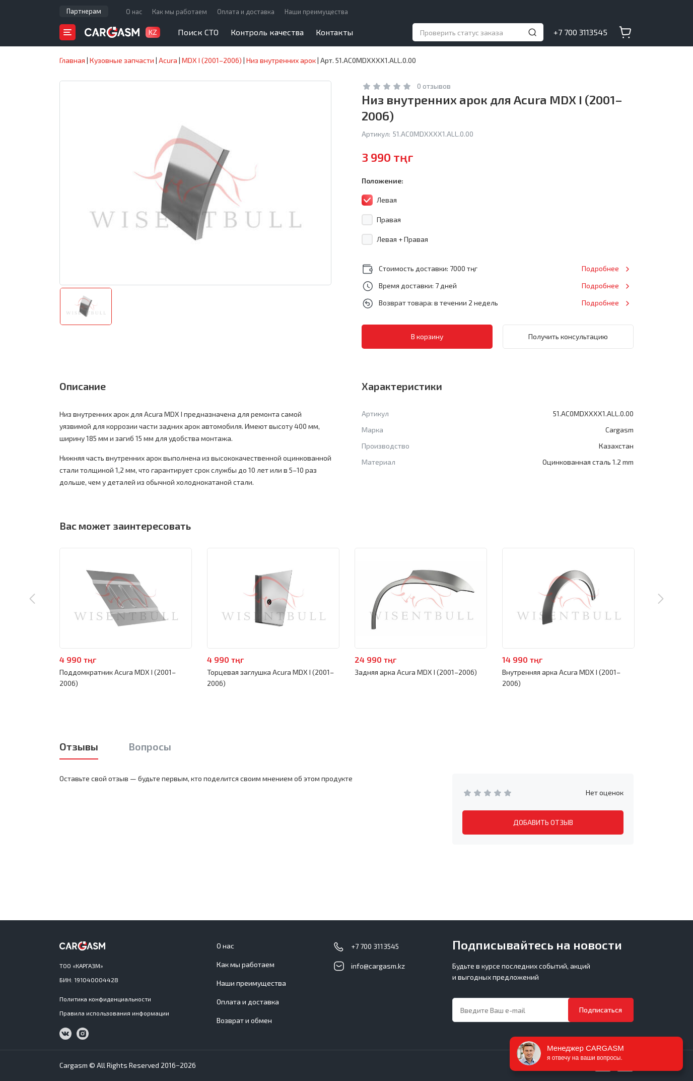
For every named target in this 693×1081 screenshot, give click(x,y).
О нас (134, 12)
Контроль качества (267, 32)
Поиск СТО (198, 32)
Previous (32, 599)
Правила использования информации (114, 1012)
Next (661, 599)
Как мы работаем (179, 12)
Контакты (334, 32)
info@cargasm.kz (378, 966)
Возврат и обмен (244, 1020)
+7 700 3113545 (580, 32)
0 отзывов (434, 86)
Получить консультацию (568, 336)
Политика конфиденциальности (105, 998)
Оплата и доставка (245, 12)
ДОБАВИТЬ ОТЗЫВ (543, 822)
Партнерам (83, 11)
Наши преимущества (316, 12)
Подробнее (600, 268)
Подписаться (600, 1009)
